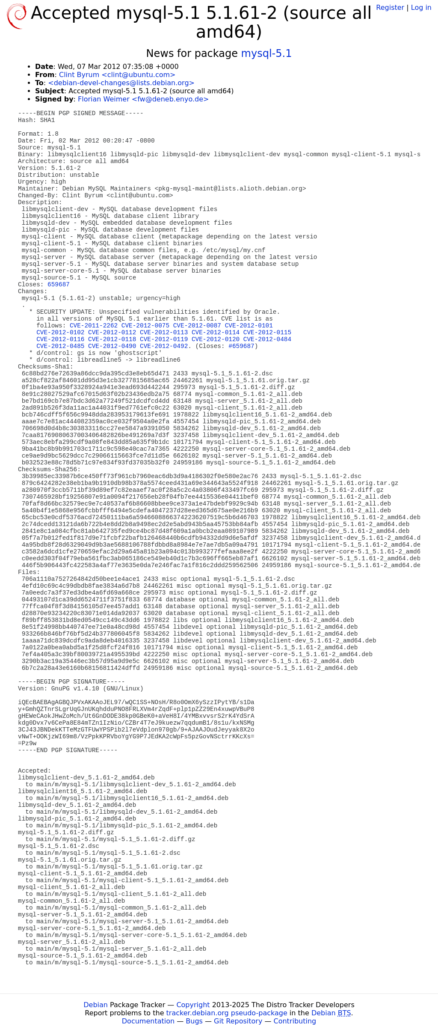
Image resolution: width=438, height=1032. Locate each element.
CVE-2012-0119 (164, 339)
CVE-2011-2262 (94, 325)
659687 (58, 284)
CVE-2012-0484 (267, 339)
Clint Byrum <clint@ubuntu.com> (117, 75)
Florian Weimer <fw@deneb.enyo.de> (143, 99)
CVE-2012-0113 (164, 332)
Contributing (295, 1021)
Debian (95, 1005)
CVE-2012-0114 (216, 332)
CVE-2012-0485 (60, 346)
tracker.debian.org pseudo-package (226, 1013)
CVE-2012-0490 (112, 346)
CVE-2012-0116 (60, 339)
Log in (421, 7)
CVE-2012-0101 (249, 325)
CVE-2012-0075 (145, 325)
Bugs (194, 1021)
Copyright (193, 1005)
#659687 (241, 346)
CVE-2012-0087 (197, 325)
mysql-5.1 (266, 53)
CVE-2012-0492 (164, 346)
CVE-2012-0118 (112, 339)
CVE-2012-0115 (267, 332)
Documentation (148, 1021)
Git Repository (238, 1021)
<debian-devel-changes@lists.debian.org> (121, 83)
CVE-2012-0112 (112, 332)
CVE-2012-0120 (216, 339)
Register (390, 7)
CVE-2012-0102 (60, 332)
